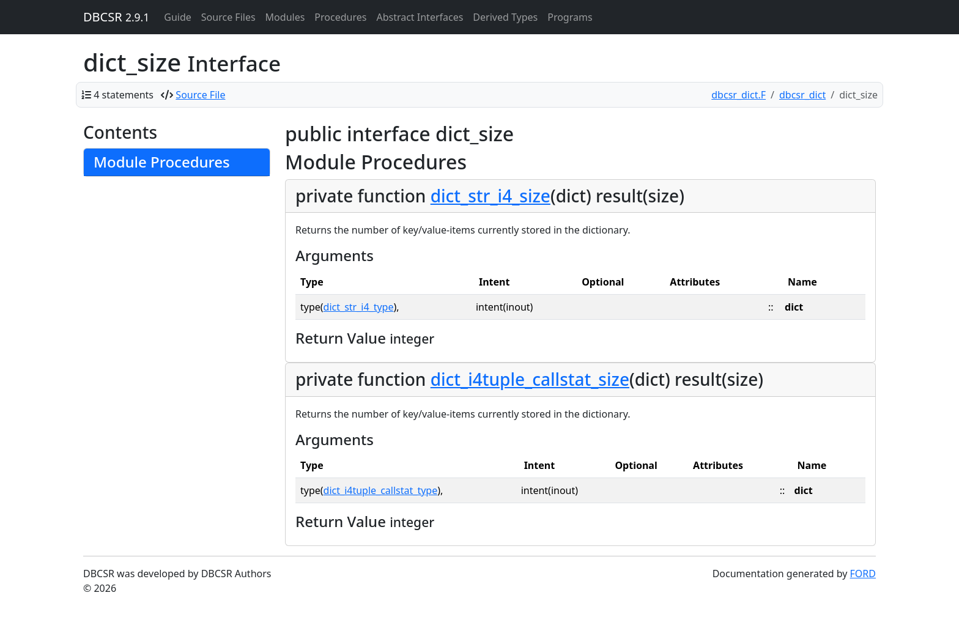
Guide (177, 17)
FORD (863, 573)
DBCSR (116, 17)
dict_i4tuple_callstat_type (381, 490)
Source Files (228, 17)
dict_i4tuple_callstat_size (530, 379)
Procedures (340, 17)
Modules (285, 17)
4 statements (124, 94)
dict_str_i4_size (490, 195)
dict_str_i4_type (359, 307)
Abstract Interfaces (419, 17)
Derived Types (505, 17)
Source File (200, 94)
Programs (569, 17)
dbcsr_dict (802, 94)
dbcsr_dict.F (738, 94)
